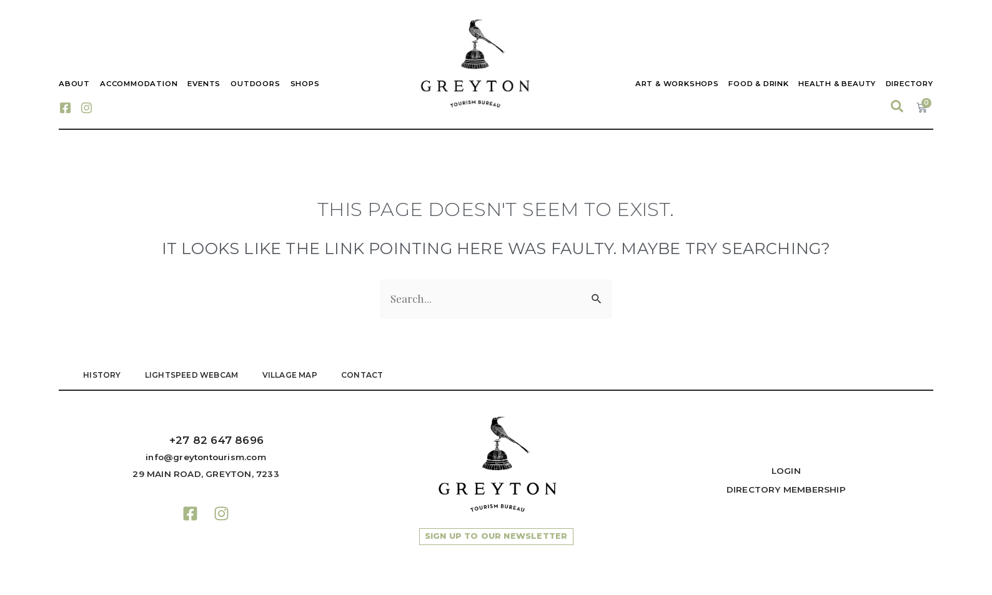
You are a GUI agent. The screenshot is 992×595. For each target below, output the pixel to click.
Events (204, 83)
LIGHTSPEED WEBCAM (192, 375)
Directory (909, 83)
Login (786, 471)
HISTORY (102, 375)
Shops (305, 83)
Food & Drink (758, 83)
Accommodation (138, 83)
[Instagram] (86, 107)
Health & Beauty (837, 83)
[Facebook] (65, 107)
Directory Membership (786, 489)
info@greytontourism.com (206, 457)
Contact (366, 375)
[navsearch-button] (897, 107)
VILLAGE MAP (292, 375)
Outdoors (255, 83)
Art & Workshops (676, 83)
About (74, 83)
